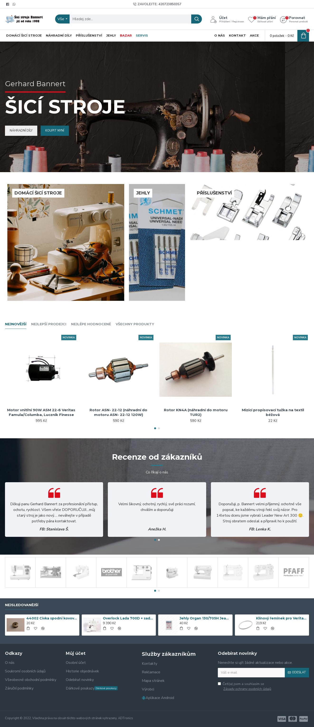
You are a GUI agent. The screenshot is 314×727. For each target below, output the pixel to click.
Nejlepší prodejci (48, 324)
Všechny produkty (135, 324)
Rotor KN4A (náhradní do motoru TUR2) (196, 412)
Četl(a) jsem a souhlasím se (245, 686)
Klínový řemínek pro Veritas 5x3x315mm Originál (281, 618)
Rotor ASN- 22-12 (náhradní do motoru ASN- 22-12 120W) (118, 412)
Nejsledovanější (21, 605)
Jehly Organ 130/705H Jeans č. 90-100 (205, 618)
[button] (155, 428)
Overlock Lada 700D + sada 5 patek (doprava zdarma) (128, 618)
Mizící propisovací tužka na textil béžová (273, 412)
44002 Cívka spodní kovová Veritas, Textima (52, 618)
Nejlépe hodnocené (91, 324)
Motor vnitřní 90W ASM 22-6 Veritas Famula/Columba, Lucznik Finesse (41, 412)
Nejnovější (15, 324)
